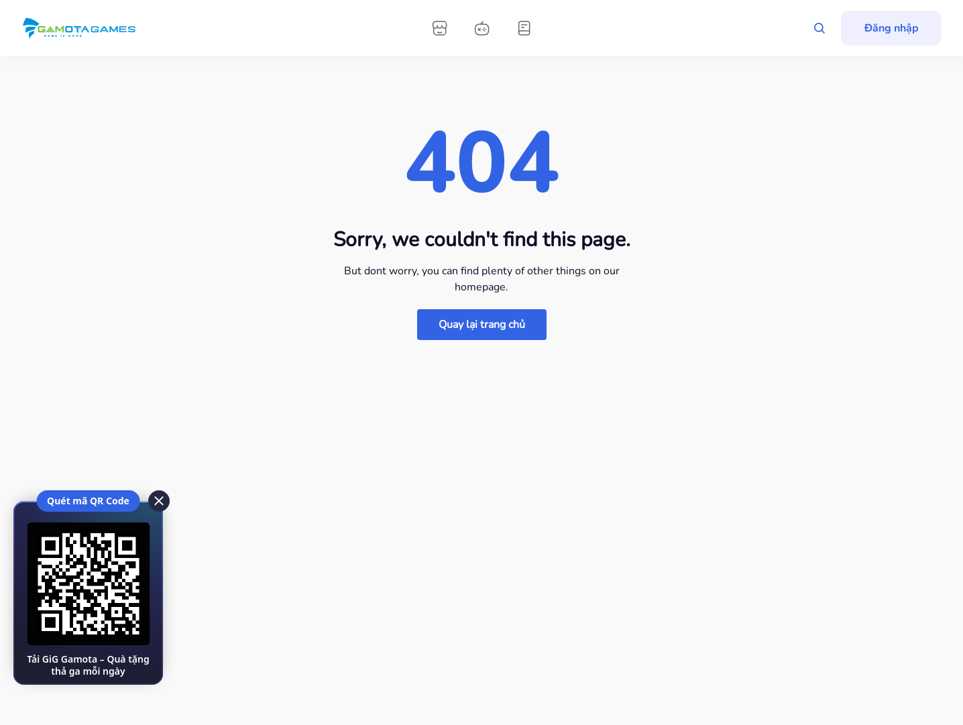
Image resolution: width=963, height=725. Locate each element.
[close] (158, 500)
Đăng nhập (891, 28)
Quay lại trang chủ (482, 324)
